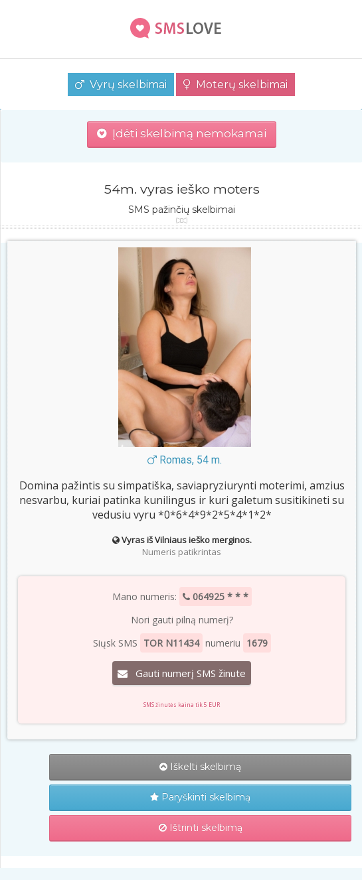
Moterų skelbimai (235, 84)
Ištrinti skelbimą (200, 828)
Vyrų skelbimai (121, 84)
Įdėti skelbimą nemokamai (181, 133)
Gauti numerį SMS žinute (182, 673)
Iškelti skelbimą (200, 767)
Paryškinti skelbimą (200, 797)
